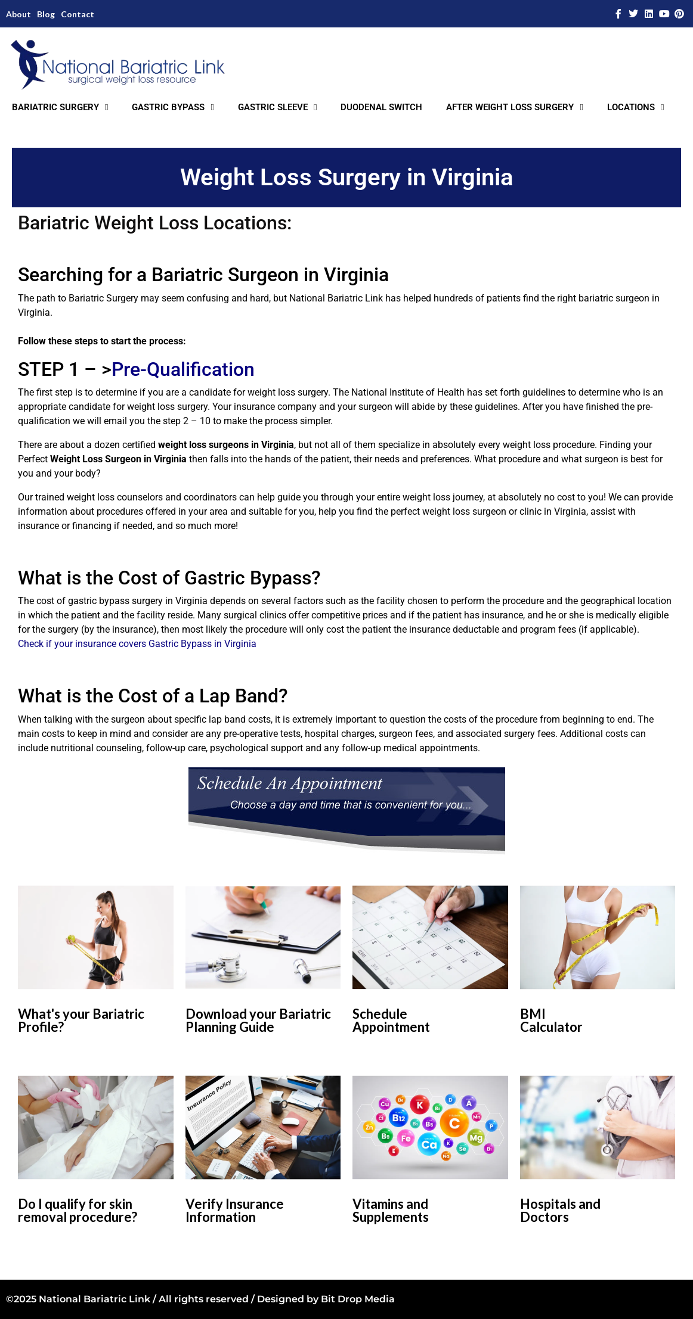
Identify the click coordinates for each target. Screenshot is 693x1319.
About (18, 14)
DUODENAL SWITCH (381, 107)
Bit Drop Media (358, 1299)
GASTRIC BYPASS (173, 107)
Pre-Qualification (183, 369)
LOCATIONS (635, 107)
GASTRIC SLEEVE (277, 107)
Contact (77, 14)
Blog (46, 14)
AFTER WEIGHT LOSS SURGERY (514, 107)
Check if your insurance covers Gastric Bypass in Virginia (137, 643)
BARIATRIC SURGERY (60, 107)
